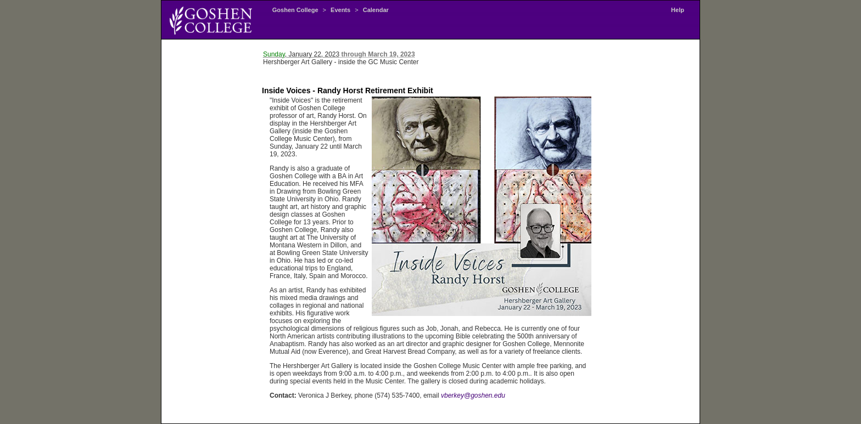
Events (340, 10)
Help (677, 10)
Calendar (376, 10)
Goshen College (295, 10)
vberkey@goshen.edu (473, 395)
